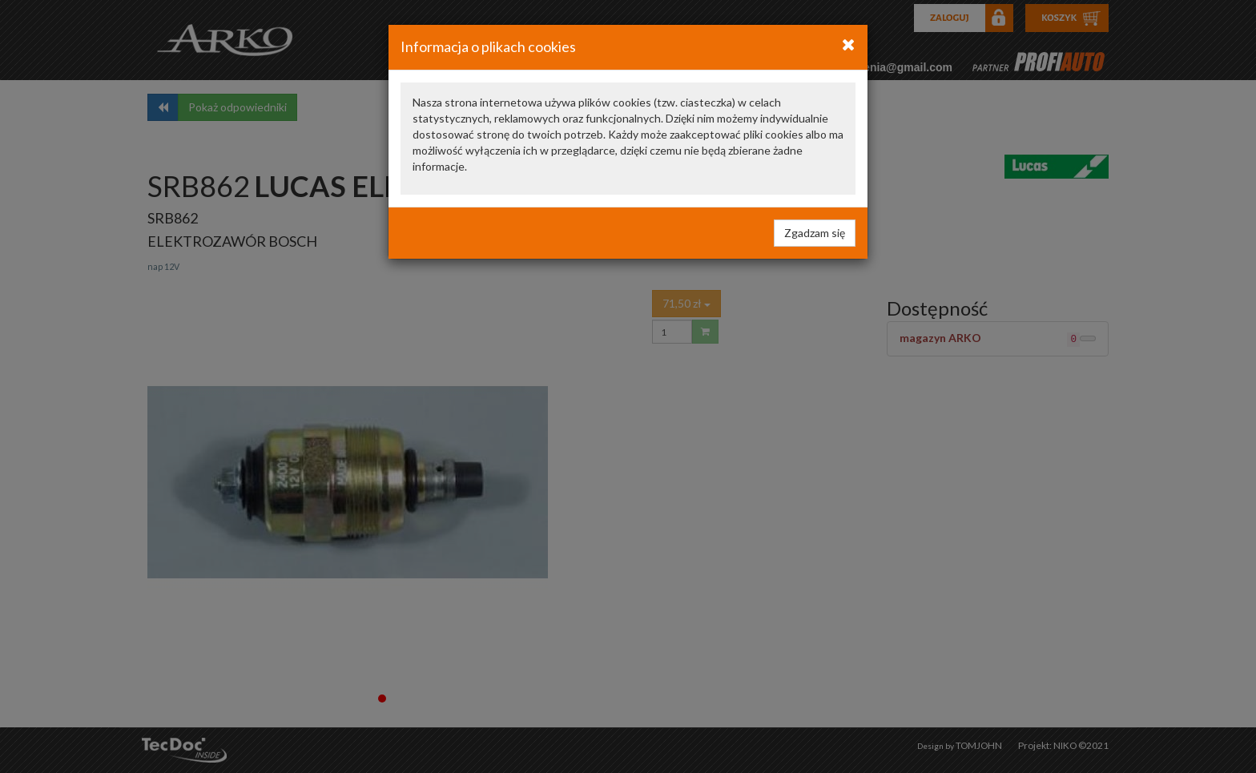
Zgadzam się (814, 233)
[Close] (848, 44)
